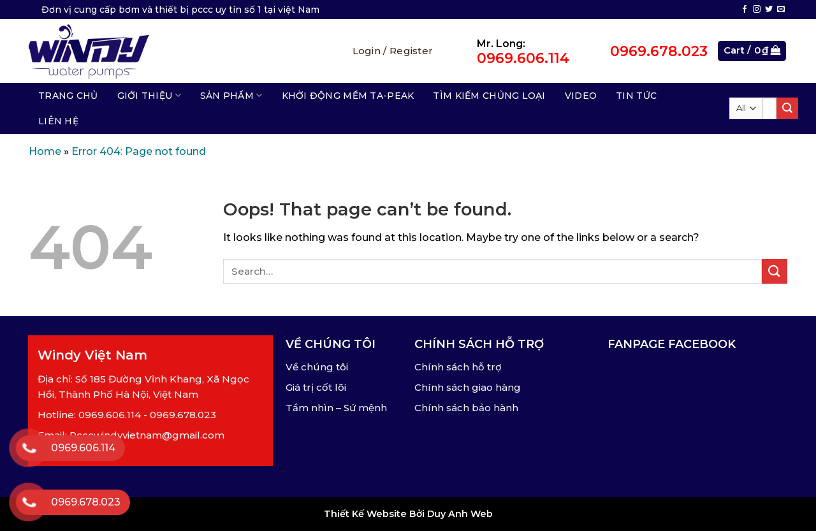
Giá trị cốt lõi (316, 387)
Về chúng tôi (317, 367)
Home (45, 151)
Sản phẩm (231, 95)
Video (581, 95)
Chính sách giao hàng (467, 387)
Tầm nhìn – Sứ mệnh (336, 408)
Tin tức (636, 95)
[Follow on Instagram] (757, 9)
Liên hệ (58, 121)
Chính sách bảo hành (466, 408)
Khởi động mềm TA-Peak (348, 95)
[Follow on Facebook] (744, 9)
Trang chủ (68, 95)
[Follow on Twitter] (769, 9)
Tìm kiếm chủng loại (489, 95)
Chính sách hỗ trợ (458, 367)
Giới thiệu (149, 95)
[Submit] (787, 108)
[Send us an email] (781, 9)
